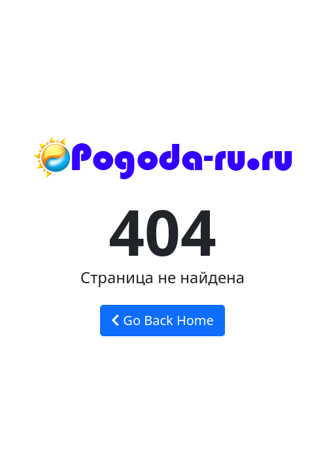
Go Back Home (162, 320)
